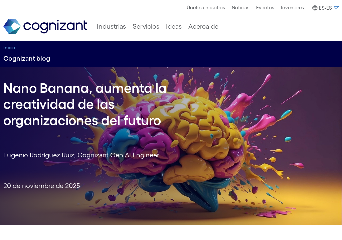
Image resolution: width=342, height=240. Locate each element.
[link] (45, 26)
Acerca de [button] (203, 26)
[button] (325, 8)
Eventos (265, 7)
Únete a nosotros (206, 7)
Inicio (9, 47)
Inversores (292, 7)
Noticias (240, 7)
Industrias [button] (111, 26)
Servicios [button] (146, 26)
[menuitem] (205, 8)
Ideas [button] (174, 26)
